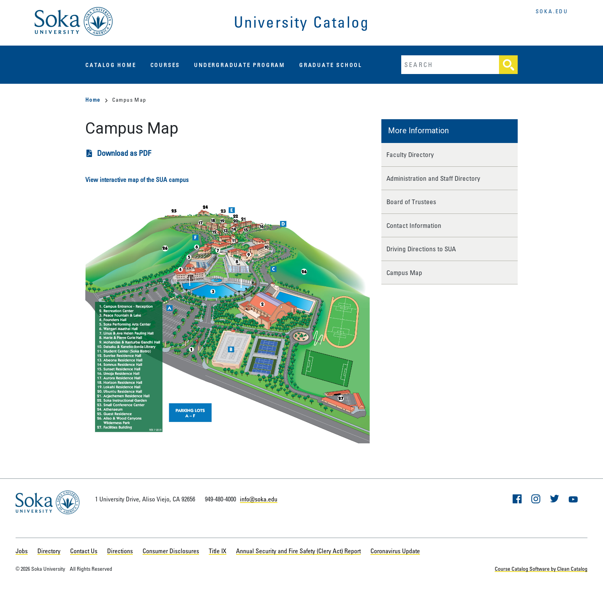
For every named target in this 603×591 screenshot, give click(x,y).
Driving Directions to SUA (421, 249)
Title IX (217, 551)
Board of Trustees (411, 202)
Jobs (22, 551)
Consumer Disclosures (171, 551)
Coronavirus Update (395, 551)
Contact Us (83, 551)
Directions (120, 551)
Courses (165, 65)
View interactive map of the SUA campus (137, 179)
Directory (48, 551)
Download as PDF (124, 153)
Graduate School (330, 65)
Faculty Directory (410, 154)
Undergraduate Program (239, 65)
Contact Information (413, 225)
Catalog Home (110, 65)
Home (96, 99)
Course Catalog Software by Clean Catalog (541, 568)
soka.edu (552, 11)
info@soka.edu (258, 499)
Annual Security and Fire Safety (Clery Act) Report (298, 551)
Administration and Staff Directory (433, 178)
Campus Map (404, 272)
